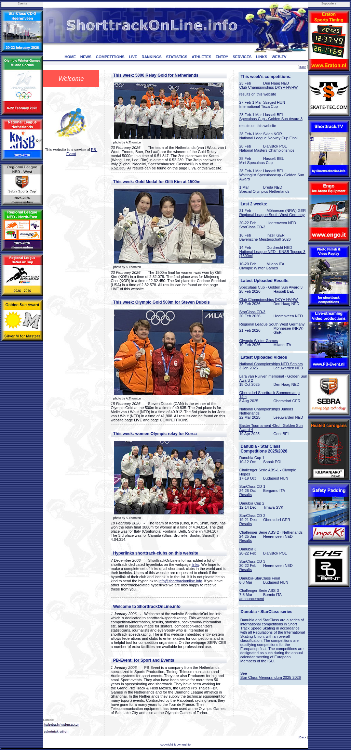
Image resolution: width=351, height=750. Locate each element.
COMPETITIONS (110, 57)
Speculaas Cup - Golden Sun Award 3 (270, 119)
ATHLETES (201, 57)
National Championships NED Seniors (271, 364)
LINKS (261, 57)
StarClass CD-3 (252, 227)
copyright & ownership (175, 744)
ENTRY (222, 57)
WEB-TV (279, 57)
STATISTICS (177, 57)
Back (302, 66)
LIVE (133, 57)
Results (245, 495)
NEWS (86, 57)
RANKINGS (151, 57)
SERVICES (242, 57)
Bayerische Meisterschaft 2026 (265, 239)
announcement (251, 599)
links (195, 564)
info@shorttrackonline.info (180, 581)
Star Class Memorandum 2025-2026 (270, 677)
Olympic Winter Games (258, 268)
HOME (70, 57)
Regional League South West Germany (272, 215)
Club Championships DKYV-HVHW (268, 87)
